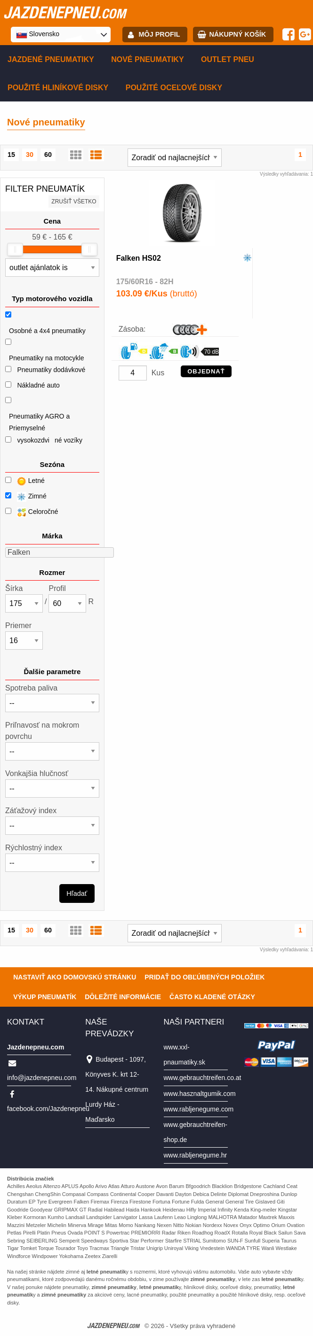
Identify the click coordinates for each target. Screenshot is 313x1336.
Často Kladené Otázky (212, 997)
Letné (25, 481)
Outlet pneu (227, 59)
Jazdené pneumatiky (51, 59)
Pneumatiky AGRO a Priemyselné (39, 422)
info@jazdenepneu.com (41, 1077)
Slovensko (37, 34)
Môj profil (159, 34)
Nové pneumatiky (147, 59)
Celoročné (31, 512)
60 (48, 154)
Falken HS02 (138, 258)
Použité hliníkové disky (58, 88)
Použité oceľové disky (174, 88)
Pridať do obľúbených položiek (204, 977)
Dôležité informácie (123, 997)
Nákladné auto (38, 385)
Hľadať (76, 893)
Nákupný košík (237, 34)
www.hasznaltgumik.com (200, 1093)
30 (29, 154)
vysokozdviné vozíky (49, 440)
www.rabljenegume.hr (195, 1155)
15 (11, 154)
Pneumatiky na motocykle (46, 358)
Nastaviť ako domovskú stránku (74, 977)
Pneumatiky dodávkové (51, 369)
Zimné (26, 497)
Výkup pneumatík (44, 997)
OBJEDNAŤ (206, 371)
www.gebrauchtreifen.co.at (202, 1077)
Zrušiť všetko (73, 201)
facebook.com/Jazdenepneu (48, 1108)
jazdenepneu (64, 12)
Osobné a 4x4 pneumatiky (47, 330)
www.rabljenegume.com (199, 1109)
